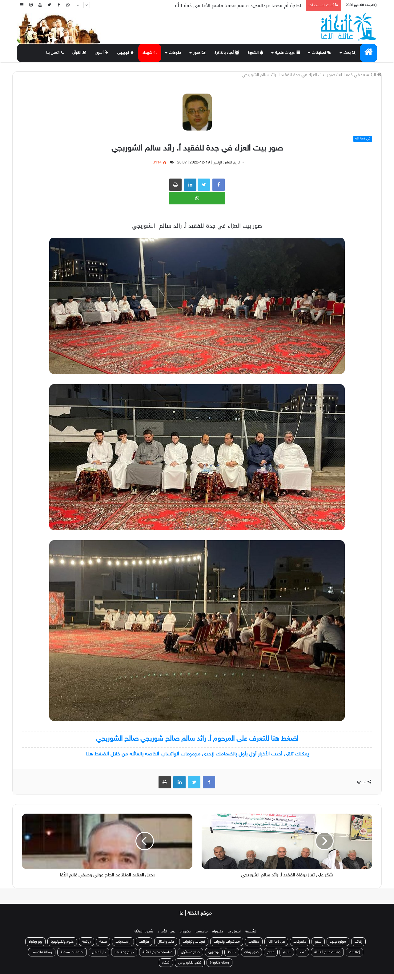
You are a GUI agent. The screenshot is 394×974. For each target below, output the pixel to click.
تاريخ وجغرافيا (124, 952)
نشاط (232, 952)
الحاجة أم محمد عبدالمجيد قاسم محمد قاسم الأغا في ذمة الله (239, 5)
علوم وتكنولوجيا (62, 942)
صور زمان (251, 952)
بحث (350, 52)
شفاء (166, 962)
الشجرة (255, 52)
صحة (103, 942)
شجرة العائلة (143, 931)
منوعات (175, 52)
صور (199, 52)
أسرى (101, 52)
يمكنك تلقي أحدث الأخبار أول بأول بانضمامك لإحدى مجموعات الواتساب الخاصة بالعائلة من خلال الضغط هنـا (197, 754)
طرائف (144, 942)
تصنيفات (322, 52)
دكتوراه (217, 931)
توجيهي (125, 52)
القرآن (79, 52)
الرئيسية (251, 931)
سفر (318, 942)
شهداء (150, 52)
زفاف (358, 942)
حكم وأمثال (166, 942)
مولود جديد (338, 942)
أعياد (302, 952)
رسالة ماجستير (41, 952)
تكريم (287, 952)
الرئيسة (372, 75)
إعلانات (354, 952)
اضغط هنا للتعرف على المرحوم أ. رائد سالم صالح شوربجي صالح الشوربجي (197, 739)
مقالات (253, 942)
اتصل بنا (55, 52)
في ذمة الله (349, 75)
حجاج (270, 952)
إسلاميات (123, 942)
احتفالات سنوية (72, 952)
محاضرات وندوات (227, 942)
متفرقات (299, 942)
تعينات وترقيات (194, 942)
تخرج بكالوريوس (189, 962)
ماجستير (201, 931)
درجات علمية (287, 52)
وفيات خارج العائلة (327, 952)
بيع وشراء (35, 942)
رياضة (86, 942)
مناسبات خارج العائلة (157, 952)
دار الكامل (99, 952)
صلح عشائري (190, 952)
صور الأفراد (166, 931)
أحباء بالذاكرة (227, 52)
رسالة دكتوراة (219, 962)
